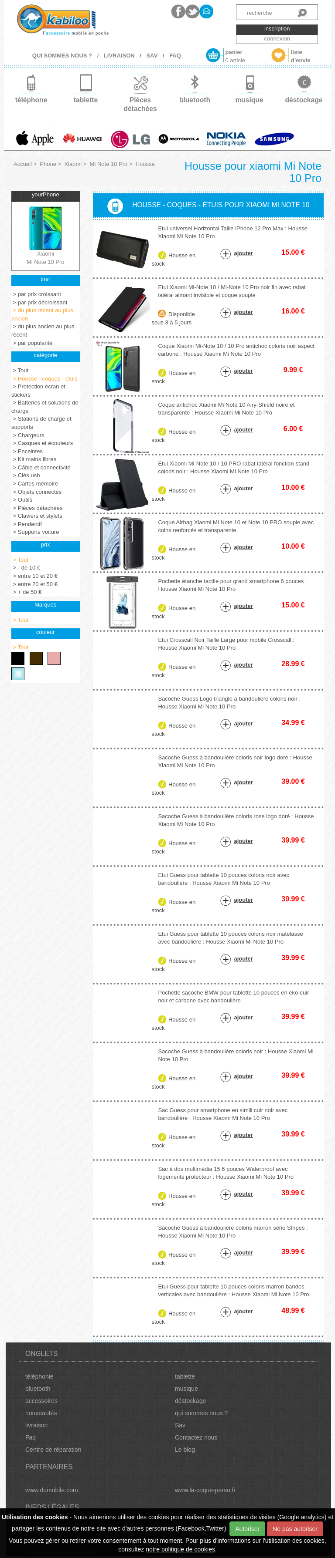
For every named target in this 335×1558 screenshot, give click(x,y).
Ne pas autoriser (295, 1528)
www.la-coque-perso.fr (205, 1490)
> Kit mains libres (33, 459)
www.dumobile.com (51, 1490)
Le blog (185, 1449)
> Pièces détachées (36, 508)
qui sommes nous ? (201, 1413)
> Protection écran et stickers (38, 390)
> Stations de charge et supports (41, 422)
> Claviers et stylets (36, 516)
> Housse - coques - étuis (44, 378)
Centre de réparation (53, 1449)
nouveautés (41, 1413)
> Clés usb (25, 475)
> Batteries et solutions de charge (45, 406)
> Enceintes (27, 451)
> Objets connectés (36, 492)
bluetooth (38, 1388)
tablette (185, 1376)
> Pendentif (26, 524)
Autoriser (247, 1528)
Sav (180, 1425)
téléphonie (39, 1376)
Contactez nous (196, 1437)
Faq (30, 1437)
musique (186, 1388)
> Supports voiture (35, 532)
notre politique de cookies (180, 1549)
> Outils (21, 499)
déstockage (190, 1400)
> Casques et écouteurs (42, 443)
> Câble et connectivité (41, 467)
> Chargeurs (27, 435)
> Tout (19, 370)
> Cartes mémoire (34, 483)
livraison (36, 1425)
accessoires (41, 1400)
